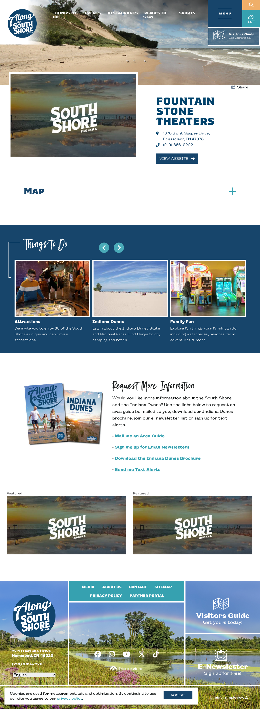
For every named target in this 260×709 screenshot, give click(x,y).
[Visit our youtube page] (126, 654)
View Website (177, 159)
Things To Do (64, 15)
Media (88, 587)
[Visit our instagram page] (112, 654)
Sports (187, 13)
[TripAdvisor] (126, 667)
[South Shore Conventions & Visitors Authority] (22, 23)
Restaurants (123, 13)
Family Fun (182, 321)
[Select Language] (34, 675)
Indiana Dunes (108, 321)
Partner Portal (147, 596)
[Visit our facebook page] (97, 654)
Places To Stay (154, 15)
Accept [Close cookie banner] (178, 695)
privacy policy (69, 698)
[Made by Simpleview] (230, 698)
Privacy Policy (106, 596)
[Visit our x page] (141, 654)
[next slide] (119, 248)
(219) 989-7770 (27, 664)
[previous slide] (104, 248)
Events (93, 13)
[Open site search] (251, 5)
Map (130, 191)
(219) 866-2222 (178, 145)
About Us (111, 587)
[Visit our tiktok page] (156, 654)
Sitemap (163, 587)
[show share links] (240, 87)
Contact (138, 587)
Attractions (27, 321)
